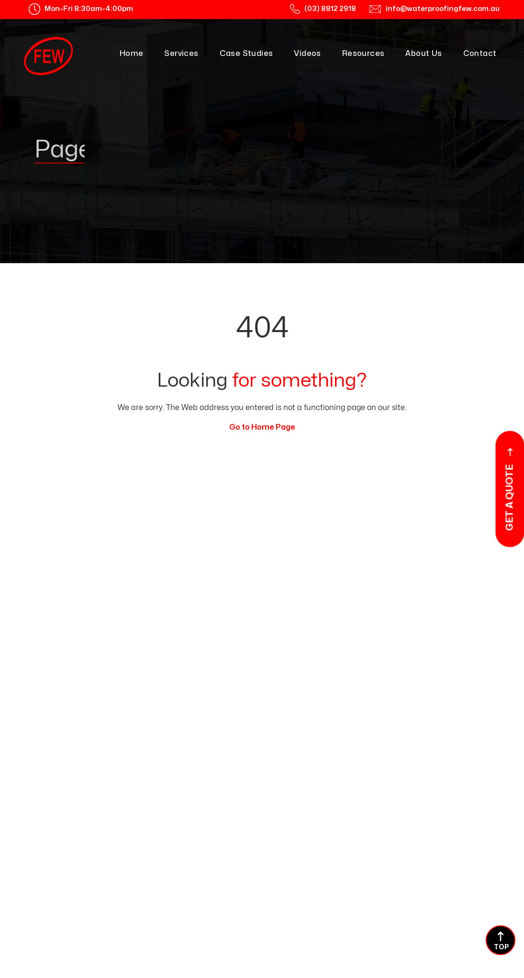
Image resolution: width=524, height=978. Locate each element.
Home (132, 53)
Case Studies (246, 53)
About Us (423, 53)
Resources (363, 53)
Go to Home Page (262, 427)
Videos (307, 53)
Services (181, 53)
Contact (480, 53)
